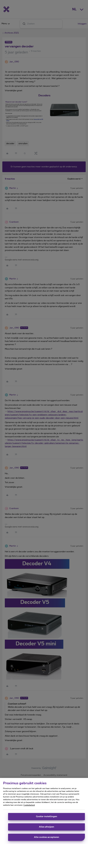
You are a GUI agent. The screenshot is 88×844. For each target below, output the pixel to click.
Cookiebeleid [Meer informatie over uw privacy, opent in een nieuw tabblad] (29, 805)
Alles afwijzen (46, 827)
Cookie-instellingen (46, 816)
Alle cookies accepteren (46, 837)
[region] (44, 811)
